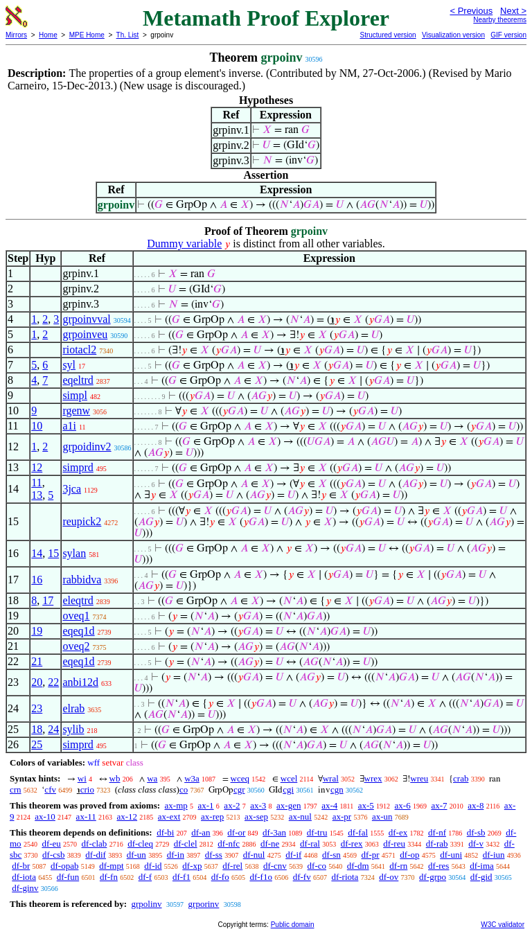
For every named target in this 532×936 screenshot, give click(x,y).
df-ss (213, 854)
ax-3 (258, 805)
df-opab (64, 865)
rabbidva (81, 579)
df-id (152, 865)
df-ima (482, 865)
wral (331, 778)
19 (36, 631)
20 (36, 682)
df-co (317, 865)
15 (53, 553)
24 (53, 729)
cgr (239, 789)
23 (36, 708)
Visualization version (453, 35)
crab (460, 778)
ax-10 (45, 816)
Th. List (127, 35)
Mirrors (16, 35)
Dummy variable (184, 243)
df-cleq (140, 843)
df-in (175, 854)
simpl (74, 395)
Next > (513, 11)
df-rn (398, 865)
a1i (69, 426)
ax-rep (212, 816)
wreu (419, 778)
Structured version (388, 35)
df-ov (388, 877)
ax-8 (476, 805)
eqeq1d (78, 631)
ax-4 (329, 805)
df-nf (437, 832)
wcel (289, 778)
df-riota (344, 877)
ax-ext (169, 816)
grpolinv (146, 904)
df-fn (109, 877)
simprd (77, 467)
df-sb (476, 832)
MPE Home (87, 35)
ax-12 (126, 816)
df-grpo (432, 877)
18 (36, 729)
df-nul (254, 854)
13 (36, 495)
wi (82, 778)
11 (36, 482)
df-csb (53, 854)
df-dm (358, 865)
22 (53, 682)
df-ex (398, 832)
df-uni (451, 854)
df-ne (269, 843)
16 (36, 579)
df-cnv (275, 865)
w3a (192, 778)
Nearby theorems (499, 20)
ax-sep (256, 816)
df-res (438, 865)
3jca (71, 489)
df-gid (481, 877)
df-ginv (25, 888)
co (183, 789)
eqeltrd (77, 380)
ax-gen (288, 805)
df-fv (302, 877)
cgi (288, 789)
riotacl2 (79, 349)
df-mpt (111, 865)
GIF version (508, 35)
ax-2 (232, 805)
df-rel (232, 865)
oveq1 (75, 615)
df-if (293, 854)
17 (47, 600)
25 (36, 744)
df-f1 (181, 877)
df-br (21, 865)
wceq (240, 778)
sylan (74, 553)
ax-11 (86, 816)
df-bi (165, 832)
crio (87, 789)
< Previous (471, 11)
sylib (73, 729)
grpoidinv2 (86, 446)
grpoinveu (84, 334)
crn (15, 789)
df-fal (358, 832)
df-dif (95, 854)
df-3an (274, 832)
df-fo (220, 877)
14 (36, 553)
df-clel (185, 843)
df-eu (51, 843)
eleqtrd (77, 600)
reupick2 (81, 521)
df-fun (68, 877)
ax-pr (341, 816)
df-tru (317, 832)
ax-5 (366, 805)
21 (36, 661)
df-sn (331, 854)
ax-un (382, 816)
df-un (136, 854)
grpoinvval (86, 319)
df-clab (94, 843)
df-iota (24, 877)
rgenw (76, 410)
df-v (476, 843)
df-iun (494, 854)
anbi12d (80, 682)
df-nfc (229, 843)
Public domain (292, 924)
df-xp (192, 865)
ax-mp (176, 805)
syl (69, 365)
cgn (337, 789)
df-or (236, 832)
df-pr (371, 854)
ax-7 (439, 805)
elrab (73, 708)
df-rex (352, 843)
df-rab (437, 843)
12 (36, 467)
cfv (50, 789)
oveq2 (75, 646)
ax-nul (300, 816)
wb (115, 778)
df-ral (310, 843)
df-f (145, 877)
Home (48, 35)
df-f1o (260, 877)
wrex (373, 778)
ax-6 (403, 805)
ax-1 (206, 805)
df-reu (394, 843)
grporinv (204, 904)
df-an (200, 832)
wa (152, 778)
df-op (409, 854)
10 (36, 426)
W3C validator (502, 924)
